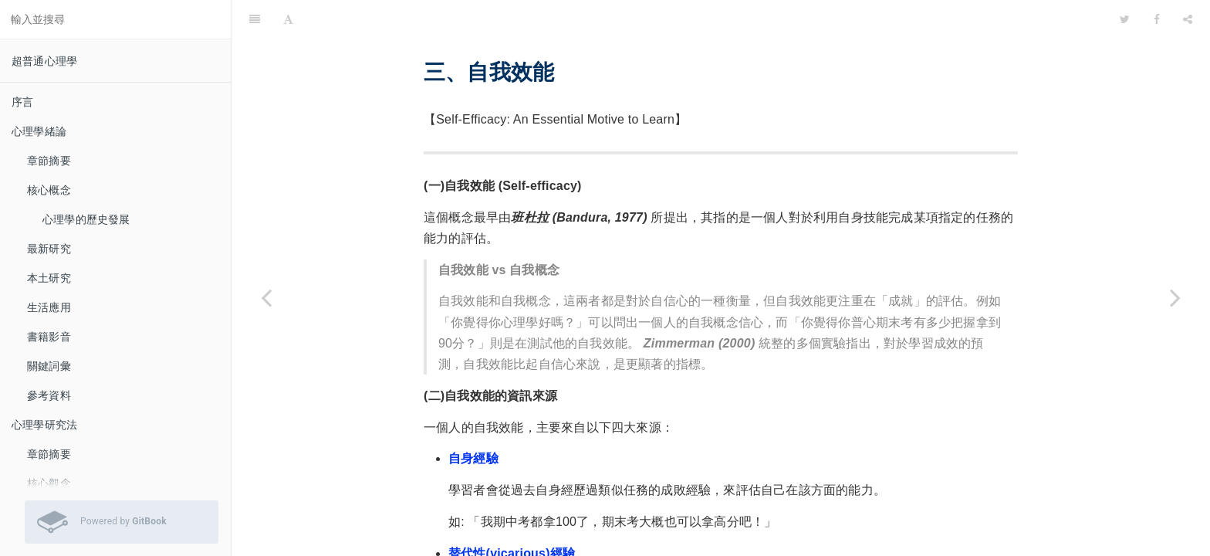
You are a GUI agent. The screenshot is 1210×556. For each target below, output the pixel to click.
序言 (22, 102)
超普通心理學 (44, 61)
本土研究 (49, 278)
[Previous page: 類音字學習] (266, 297)
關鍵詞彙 (49, 366)
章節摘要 (49, 160)
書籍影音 (49, 337)
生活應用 (49, 307)
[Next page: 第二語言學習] (1175, 297)
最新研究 (49, 248)
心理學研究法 (44, 425)
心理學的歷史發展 (86, 219)
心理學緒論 (39, 131)
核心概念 (49, 190)
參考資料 (49, 395)
